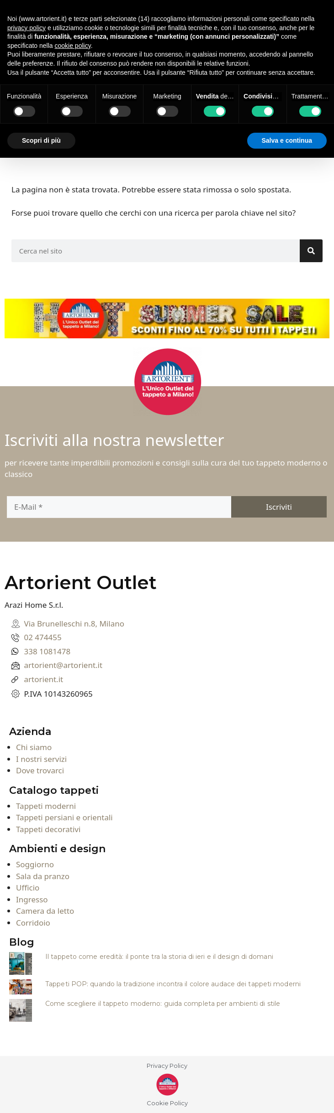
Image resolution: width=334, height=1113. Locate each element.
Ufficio (27, 887)
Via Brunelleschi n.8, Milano (74, 623)
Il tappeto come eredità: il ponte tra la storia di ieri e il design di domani (159, 957)
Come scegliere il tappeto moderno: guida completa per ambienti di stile (162, 1003)
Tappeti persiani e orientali (64, 817)
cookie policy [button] (73, 45)
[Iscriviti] (279, 507)
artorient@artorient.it (63, 665)
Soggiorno (35, 864)
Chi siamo (34, 747)
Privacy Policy (167, 1065)
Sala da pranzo (42, 876)
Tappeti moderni (46, 806)
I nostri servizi (41, 759)
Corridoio (33, 922)
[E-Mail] (119, 507)
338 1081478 (47, 651)
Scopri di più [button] (41, 140)
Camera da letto (45, 911)
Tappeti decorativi (48, 829)
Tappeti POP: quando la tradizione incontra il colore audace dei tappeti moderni (173, 984)
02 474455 (43, 637)
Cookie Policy (167, 1103)
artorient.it (44, 679)
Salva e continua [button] (287, 140)
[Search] (311, 250)
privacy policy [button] (26, 27)
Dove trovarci (40, 770)
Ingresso (32, 899)
